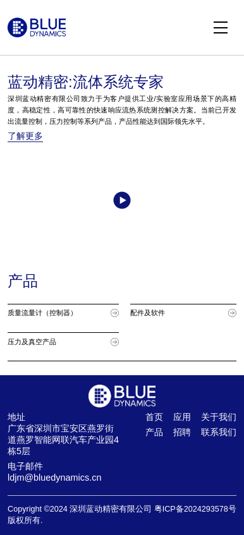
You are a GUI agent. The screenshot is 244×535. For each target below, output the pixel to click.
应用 (182, 417)
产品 (154, 432)
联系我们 (218, 432)
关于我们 (218, 417)
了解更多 (25, 136)
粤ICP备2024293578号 (195, 509)
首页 (154, 417)
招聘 (182, 432)
